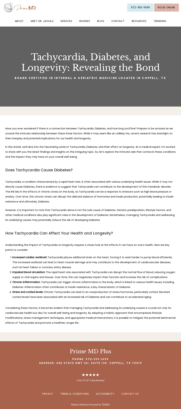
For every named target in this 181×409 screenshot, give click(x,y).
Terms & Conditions (74, 394)
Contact (118, 21)
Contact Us (130, 394)
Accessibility (105, 394)
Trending (160, 21)
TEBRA (106, 404)
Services (66, 21)
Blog (100, 21)
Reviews (84, 21)
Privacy (47, 394)
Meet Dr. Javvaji (42, 21)
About (19, 21)
